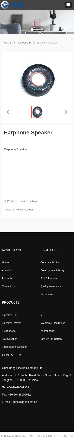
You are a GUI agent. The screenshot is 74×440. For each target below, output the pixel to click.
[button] (68, 5)
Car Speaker (9, 338)
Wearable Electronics (53, 322)
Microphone (47, 330)
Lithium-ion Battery (51, 338)
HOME (7, 42)
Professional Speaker (14, 346)
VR (42, 315)
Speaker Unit (24, 42)
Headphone (9, 330)
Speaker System (11, 322)
